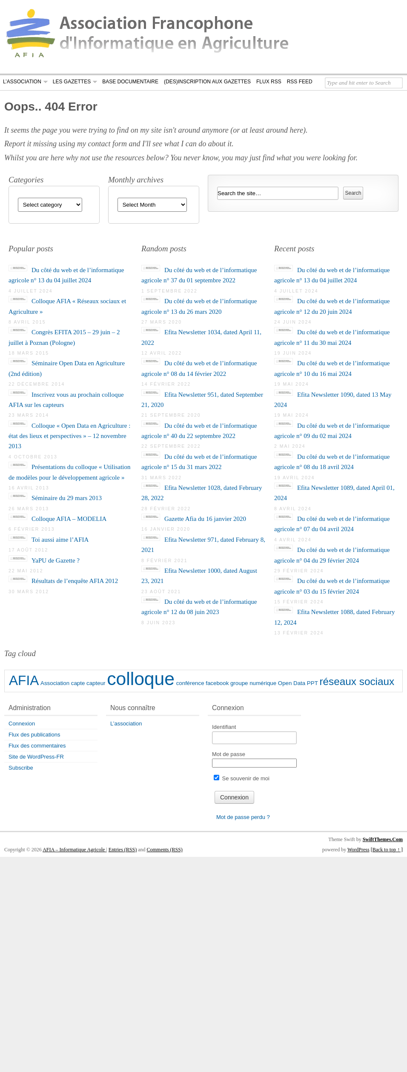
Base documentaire (130, 82)
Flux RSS (268, 82)
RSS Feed (299, 82)
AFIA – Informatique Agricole (74, 850)
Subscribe (21, 768)
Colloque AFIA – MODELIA (69, 518)
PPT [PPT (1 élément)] (312, 683)
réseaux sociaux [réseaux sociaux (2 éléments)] (356, 681)
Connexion (22, 723)
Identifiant (224, 727)
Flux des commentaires (37, 745)
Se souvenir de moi (241, 778)
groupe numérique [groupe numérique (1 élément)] (253, 683)
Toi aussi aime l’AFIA (60, 539)
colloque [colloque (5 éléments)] (141, 678)
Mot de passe (228, 754)
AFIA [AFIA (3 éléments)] (24, 680)
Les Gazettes (72, 82)
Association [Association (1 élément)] (54, 683)
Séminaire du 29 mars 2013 (67, 498)
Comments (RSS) (165, 850)
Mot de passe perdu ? (243, 817)
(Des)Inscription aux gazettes (207, 82)
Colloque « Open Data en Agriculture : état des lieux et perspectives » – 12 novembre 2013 (69, 436)
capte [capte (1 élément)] (78, 683)
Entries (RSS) (123, 850)
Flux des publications (34, 734)
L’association (22, 82)
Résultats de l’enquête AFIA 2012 (75, 580)
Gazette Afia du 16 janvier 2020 (205, 518)
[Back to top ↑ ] (387, 850)
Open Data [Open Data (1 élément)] (291, 683)
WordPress (358, 850)
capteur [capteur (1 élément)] (95, 683)
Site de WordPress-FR (36, 757)
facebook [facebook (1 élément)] (217, 683)
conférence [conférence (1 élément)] (190, 683)
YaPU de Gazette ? (56, 560)
